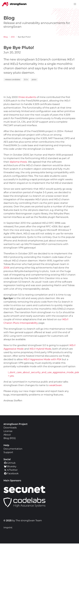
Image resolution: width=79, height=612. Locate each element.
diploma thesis (18, 161)
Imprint (8, 527)
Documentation (13, 448)
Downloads (10, 427)
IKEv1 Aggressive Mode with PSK (42, 359)
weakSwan (55, 385)
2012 (13, 37)
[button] (75, 4)
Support (8, 452)
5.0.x (26, 79)
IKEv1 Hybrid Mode (40, 348)
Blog (6, 37)
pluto (34, 79)
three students (27, 97)
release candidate (12, 79)
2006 (7, 267)
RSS (12, 438)
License (8, 431)
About (7, 434)
